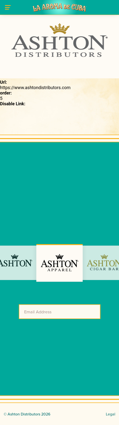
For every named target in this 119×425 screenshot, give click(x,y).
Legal (110, 414)
